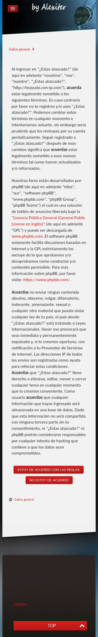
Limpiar (20, 604)
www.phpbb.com (26, 236)
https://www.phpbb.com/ (46, 279)
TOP (52, 625)
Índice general (24, 499)
